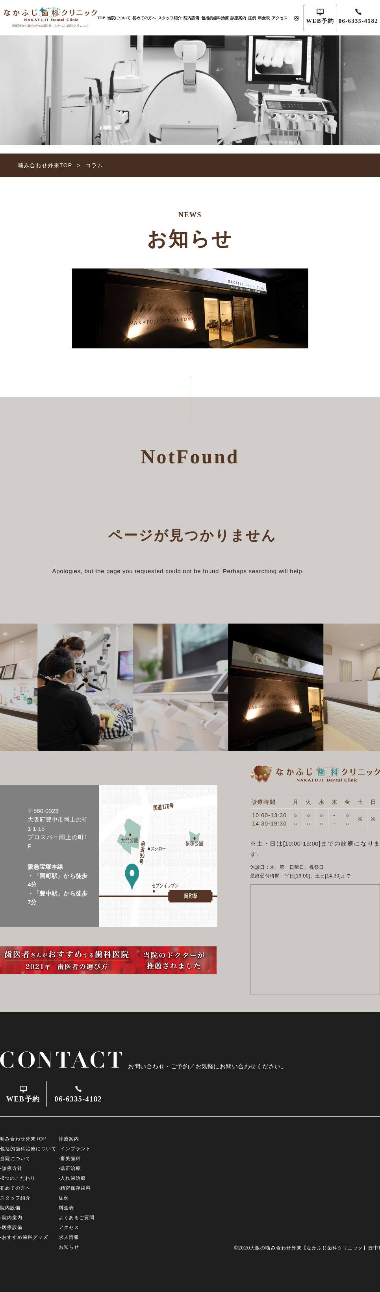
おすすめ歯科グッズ (25, 1237)
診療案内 (238, 18)
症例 (252, 18)
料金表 (264, 18)
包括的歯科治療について (28, 1148)
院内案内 (12, 1217)
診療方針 (12, 1168)
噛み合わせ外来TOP (23, 1139)
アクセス (279, 18)
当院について (119, 18)
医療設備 (12, 1227)
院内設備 (191, 18)
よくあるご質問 (77, 1217)
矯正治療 (70, 1168)
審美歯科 (70, 1158)
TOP (101, 18)
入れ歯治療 (73, 1178)
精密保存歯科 (75, 1188)
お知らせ (69, 1247)
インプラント (75, 1148)
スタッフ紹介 (170, 18)
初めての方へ (144, 18)
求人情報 (69, 1237)
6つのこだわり (19, 1178)
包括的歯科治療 (215, 18)
